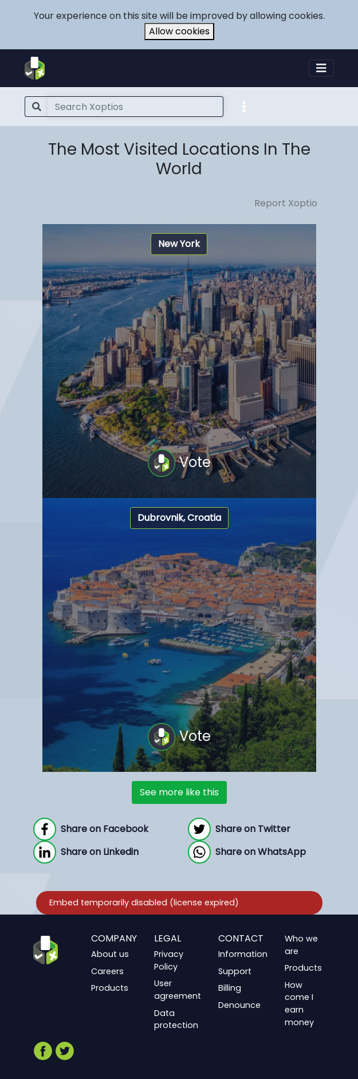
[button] (244, 106)
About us (110, 954)
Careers (107, 971)
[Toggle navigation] (321, 68)
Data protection (176, 1019)
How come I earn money (299, 1003)
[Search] (136, 106)
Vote (179, 463)
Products (109, 988)
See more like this (179, 792)
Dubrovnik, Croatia (179, 517)
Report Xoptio (285, 203)
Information (242, 954)
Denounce (239, 1005)
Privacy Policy (168, 960)
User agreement (177, 990)
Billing (229, 988)
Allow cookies (179, 31)
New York (179, 243)
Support (234, 971)
